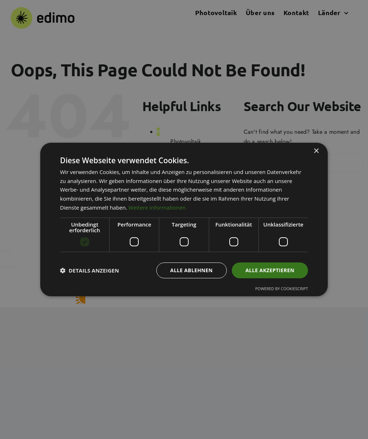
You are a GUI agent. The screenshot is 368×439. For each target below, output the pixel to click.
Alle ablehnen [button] (191, 270)
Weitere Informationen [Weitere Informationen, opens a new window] (157, 207)
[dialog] (184, 219)
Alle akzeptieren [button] (269, 270)
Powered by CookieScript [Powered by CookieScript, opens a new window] (281, 288)
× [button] (316, 151)
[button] (89, 270)
